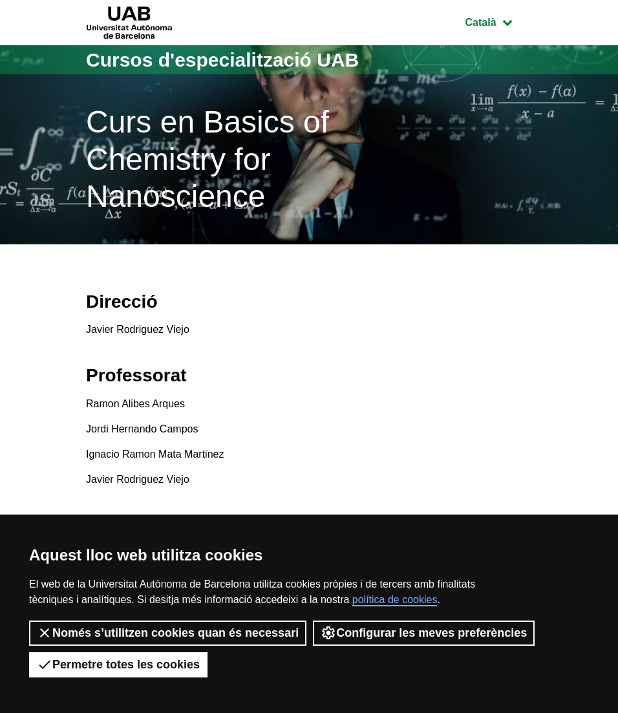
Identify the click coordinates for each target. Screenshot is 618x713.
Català (498, 21)
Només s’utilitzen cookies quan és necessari (168, 633)
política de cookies (395, 599)
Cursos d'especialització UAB (222, 59)
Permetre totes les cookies (118, 664)
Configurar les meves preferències (424, 633)
